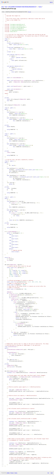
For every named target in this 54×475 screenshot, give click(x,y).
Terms (15, 472)
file (29, 11)
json (51, 472)
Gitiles (8, 472)
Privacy (12, 472)
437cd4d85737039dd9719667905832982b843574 (22, 6)
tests (40, 6)
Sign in (51, 2)
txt (48, 472)
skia (2, 6)
